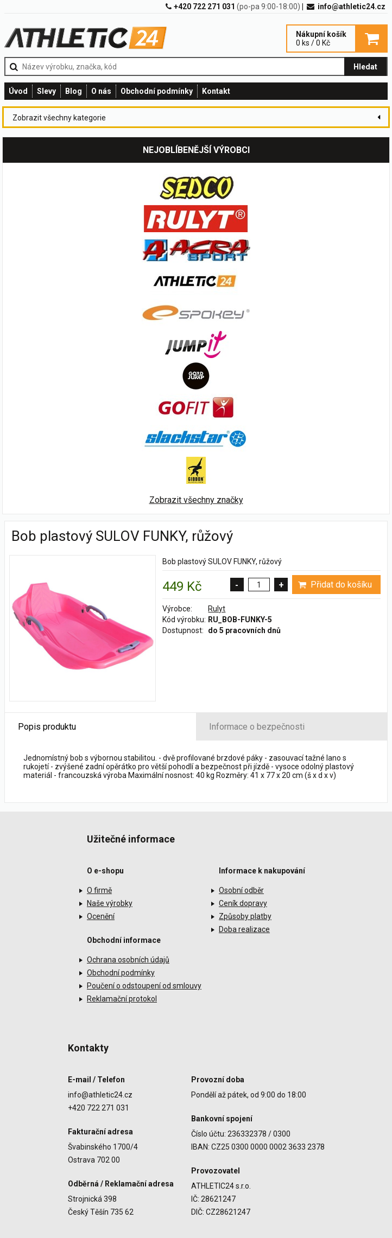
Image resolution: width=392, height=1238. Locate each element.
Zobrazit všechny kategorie (59, 117)
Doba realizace (244, 929)
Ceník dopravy (243, 903)
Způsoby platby (245, 916)
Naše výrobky (109, 903)
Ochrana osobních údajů (128, 959)
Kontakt (216, 91)
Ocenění (101, 916)
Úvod (18, 91)
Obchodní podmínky (157, 91)
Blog (73, 91)
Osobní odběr (241, 890)
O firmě (99, 890)
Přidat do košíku (334, 584)
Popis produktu (47, 727)
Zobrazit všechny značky (196, 500)
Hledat (365, 66)
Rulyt (216, 608)
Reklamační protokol (122, 998)
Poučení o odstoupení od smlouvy (144, 985)
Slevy (46, 91)
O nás (101, 91)
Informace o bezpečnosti (257, 727)
